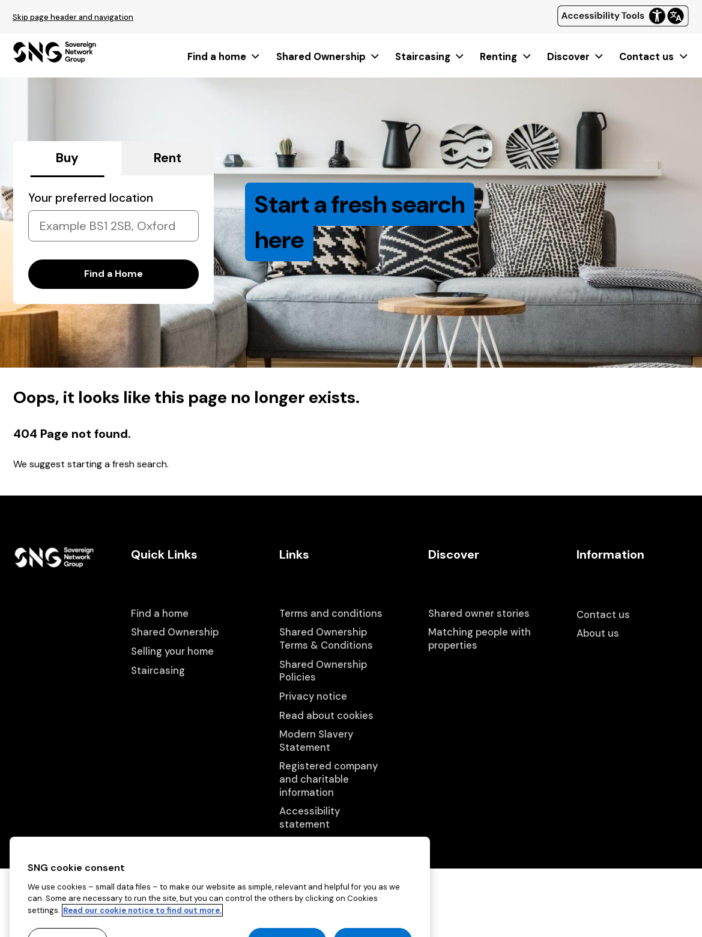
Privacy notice (313, 696)
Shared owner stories (479, 613)
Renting (506, 56)
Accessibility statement (309, 818)
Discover (576, 56)
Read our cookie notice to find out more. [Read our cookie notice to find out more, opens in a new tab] (142, 927)
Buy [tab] (67, 158)
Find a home (224, 56)
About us (597, 633)
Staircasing (430, 56)
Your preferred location (90, 197)
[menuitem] (224, 57)
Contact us (654, 56)
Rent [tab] (167, 158)
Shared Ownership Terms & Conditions (326, 639)
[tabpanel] (113, 239)
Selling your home (172, 651)
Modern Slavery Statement (316, 741)
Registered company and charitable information (328, 779)
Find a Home (113, 273)
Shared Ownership (328, 56)
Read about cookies (326, 715)
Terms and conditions (331, 613)
